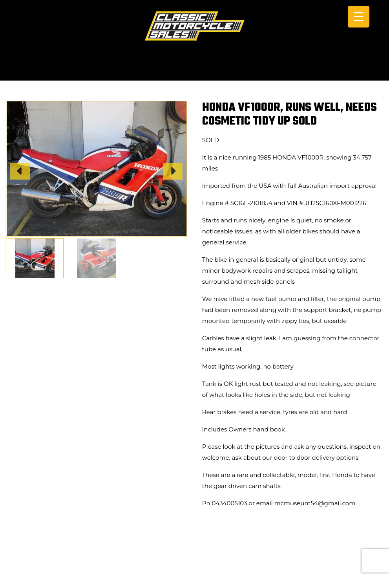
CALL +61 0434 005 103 (194, 70)
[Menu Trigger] (358, 17)
